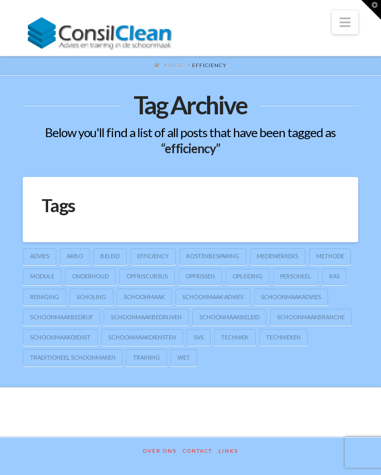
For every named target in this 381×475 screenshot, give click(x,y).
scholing (91, 296)
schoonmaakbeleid (229, 317)
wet (184, 357)
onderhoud (90, 276)
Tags (58, 205)
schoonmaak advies (212, 296)
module (42, 276)
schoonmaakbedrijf (61, 317)
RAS (334, 276)
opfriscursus (147, 276)
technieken (283, 337)
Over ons (160, 451)
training (146, 357)
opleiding (247, 276)
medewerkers (277, 256)
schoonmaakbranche (311, 317)
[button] (345, 22)
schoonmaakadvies (291, 296)
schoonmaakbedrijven (146, 317)
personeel (295, 276)
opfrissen (200, 276)
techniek (234, 337)
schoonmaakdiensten (142, 337)
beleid (110, 256)
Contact (197, 451)
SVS (198, 337)
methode (330, 256)
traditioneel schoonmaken (72, 357)
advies (39, 256)
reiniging (44, 296)
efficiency (153, 256)
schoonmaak (144, 296)
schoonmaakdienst (60, 337)
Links (228, 451)
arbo (75, 256)
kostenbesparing (212, 256)
